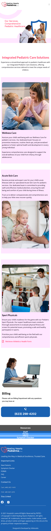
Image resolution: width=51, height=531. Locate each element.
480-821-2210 (10, 492)
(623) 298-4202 (25, 414)
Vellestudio (34, 528)
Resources (25, 428)
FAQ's (25, 436)
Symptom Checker (25, 438)
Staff (25, 432)
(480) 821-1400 (10, 487)
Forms (25, 434)
